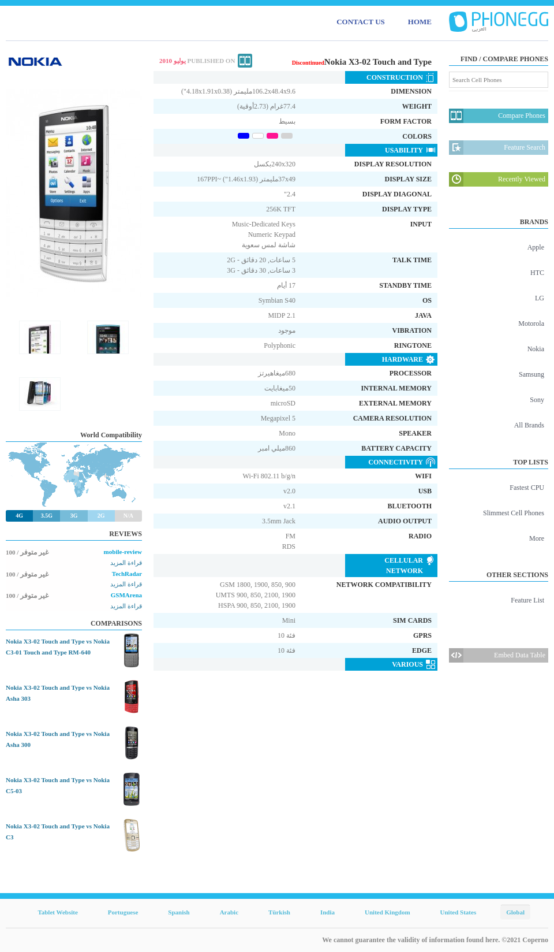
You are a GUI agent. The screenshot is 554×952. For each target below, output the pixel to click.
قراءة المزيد (126, 562)
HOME (420, 21)
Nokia (535, 349)
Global (515, 912)
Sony (537, 400)
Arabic (229, 912)
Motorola (531, 323)
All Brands (529, 425)
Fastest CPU (527, 488)
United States (458, 912)
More (536, 538)
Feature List (527, 600)
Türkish (279, 912)
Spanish (178, 912)
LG (539, 298)
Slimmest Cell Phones (513, 513)
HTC (537, 273)
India (327, 912)
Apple (535, 247)
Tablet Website (57, 912)
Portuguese (123, 912)
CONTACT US (360, 21)
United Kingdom (387, 912)
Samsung (531, 374)
